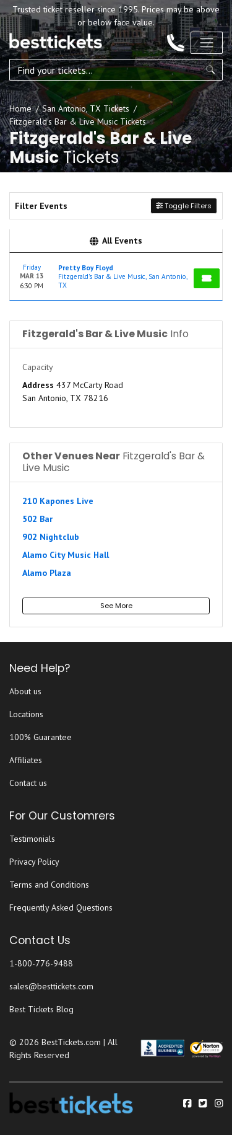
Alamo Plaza (46, 572)
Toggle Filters (184, 206)
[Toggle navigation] (207, 43)
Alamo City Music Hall (65, 554)
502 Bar (37, 518)
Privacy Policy (34, 861)
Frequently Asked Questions (61, 907)
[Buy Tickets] (207, 278)
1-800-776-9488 (41, 963)
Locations (26, 714)
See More (116, 606)
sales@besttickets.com (51, 986)
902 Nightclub (50, 536)
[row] (116, 277)
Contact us (28, 782)
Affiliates (25, 760)
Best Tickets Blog (41, 1009)
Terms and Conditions (49, 884)
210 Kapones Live (57, 500)
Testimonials (32, 838)
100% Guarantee (40, 737)
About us (25, 691)
